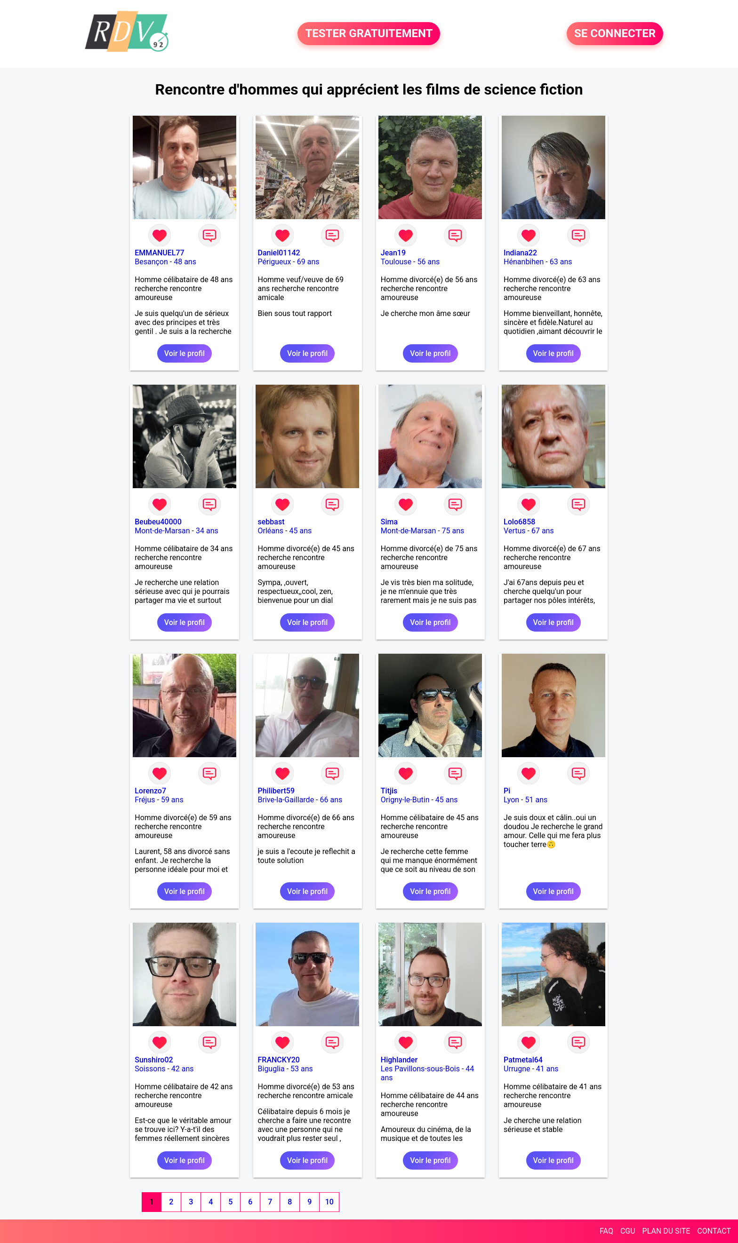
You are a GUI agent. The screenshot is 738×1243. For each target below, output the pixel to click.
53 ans (301, 1068)
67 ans (542, 530)
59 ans (172, 799)
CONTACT (714, 1231)
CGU (627, 1231)
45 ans (300, 530)
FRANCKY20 (279, 1059)
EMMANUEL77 (159, 252)
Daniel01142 (279, 252)
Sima (389, 521)
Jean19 (393, 252)
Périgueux (274, 261)
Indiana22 (520, 252)
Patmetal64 (523, 1059)
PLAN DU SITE (666, 1231)
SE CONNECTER (615, 33)
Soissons (150, 1068)
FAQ (606, 1231)
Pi (507, 790)
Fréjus (145, 799)
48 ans (185, 261)
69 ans (308, 261)
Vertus (514, 530)
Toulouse (396, 261)
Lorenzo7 (150, 790)
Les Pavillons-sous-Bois (420, 1068)
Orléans (271, 530)
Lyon (511, 799)
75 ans (453, 530)
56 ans (428, 261)
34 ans (207, 530)
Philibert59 (276, 790)
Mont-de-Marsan (162, 530)
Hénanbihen (524, 261)
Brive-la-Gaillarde (286, 799)
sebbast (271, 521)
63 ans (561, 261)
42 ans (182, 1068)
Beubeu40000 (158, 521)
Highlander (399, 1059)
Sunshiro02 (154, 1059)
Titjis (389, 790)
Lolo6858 (519, 521)
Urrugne (517, 1068)
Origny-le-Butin (405, 799)
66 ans (331, 799)
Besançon (151, 261)
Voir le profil (184, 353)
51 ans (536, 799)
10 (329, 1201)
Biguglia (271, 1068)
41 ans (547, 1068)
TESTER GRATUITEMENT (369, 33)
